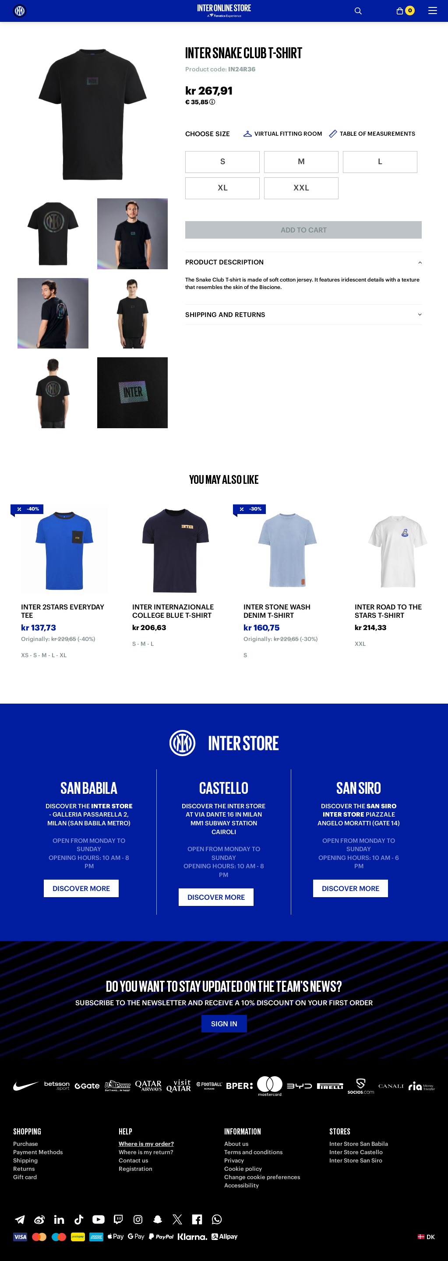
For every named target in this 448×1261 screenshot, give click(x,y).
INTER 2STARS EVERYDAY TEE (62, 611)
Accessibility (241, 1185)
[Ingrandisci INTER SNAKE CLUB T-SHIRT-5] (53, 392)
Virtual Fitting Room (288, 133)
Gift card (25, 1177)
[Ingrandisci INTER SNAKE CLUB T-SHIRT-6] (132, 392)
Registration (135, 1169)
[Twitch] (118, 1219)
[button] (426, 1237)
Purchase (25, 1144)
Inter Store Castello (356, 1152)
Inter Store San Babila (358, 1144)
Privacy (234, 1160)
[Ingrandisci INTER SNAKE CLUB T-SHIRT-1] (53, 233)
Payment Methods (38, 1152)
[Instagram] (138, 1219)
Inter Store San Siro (355, 1160)
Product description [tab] (224, 262)
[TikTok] (78, 1219)
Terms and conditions (253, 1152)
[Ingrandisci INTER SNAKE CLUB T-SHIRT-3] (53, 313)
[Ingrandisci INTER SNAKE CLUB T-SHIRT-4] (132, 313)
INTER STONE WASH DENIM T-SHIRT (276, 611)
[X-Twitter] (177, 1219)
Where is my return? (146, 1152)
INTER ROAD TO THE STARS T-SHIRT (388, 611)
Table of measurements (377, 133)
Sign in (224, 1023)
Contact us (133, 1160)
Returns (24, 1169)
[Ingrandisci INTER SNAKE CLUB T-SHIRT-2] (132, 233)
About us (236, 1144)
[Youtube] (98, 1219)
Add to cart (304, 229)
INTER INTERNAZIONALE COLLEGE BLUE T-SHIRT (173, 611)
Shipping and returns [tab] (225, 314)
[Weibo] (39, 1219)
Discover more (81, 888)
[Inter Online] (20, 11)
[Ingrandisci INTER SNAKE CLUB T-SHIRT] (93, 114)
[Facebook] (197, 1219)
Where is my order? (146, 1144)
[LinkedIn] (59, 1219)
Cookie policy (243, 1169)
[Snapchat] (157, 1219)
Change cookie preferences (262, 1177)
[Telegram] (19, 1219)
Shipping (25, 1160)
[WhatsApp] (216, 1219)
